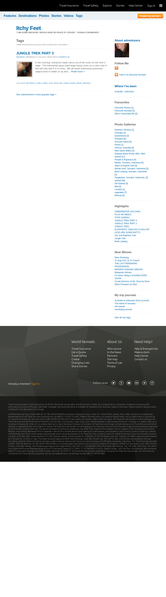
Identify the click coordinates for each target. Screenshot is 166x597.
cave (51, 83)
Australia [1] (120, 133)
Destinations (27, 16)
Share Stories (79, 366)
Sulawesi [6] (120, 139)
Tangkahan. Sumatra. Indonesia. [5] (131, 177)
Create (75, 359)
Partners (112, 355)
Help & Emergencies (146, 348)
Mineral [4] (120, 195)
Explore (107, 5)
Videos (69, 16)
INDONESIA (20, 57)
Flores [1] (119, 145)
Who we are (114, 348)
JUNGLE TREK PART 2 (126, 223)
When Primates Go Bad (126, 284)
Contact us (140, 359)
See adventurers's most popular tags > (36, 94)
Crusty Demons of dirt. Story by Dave (132, 281)
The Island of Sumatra (125, 303)
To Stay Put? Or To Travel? (127, 260)
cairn (38, 83)
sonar (79, 83)
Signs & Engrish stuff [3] (126, 165)
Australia (119, 91)
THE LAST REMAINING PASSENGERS (126, 265)
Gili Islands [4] (121, 183)
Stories (120, 5)
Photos (44, 16)
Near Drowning (122, 257)
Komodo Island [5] (123, 142)
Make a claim (141, 352)
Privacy (111, 366)
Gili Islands (120, 306)
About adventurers (127, 40)
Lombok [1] (120, 189)
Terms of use (114, 362)
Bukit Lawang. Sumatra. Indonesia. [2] (131, 173)
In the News (114, 352)
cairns (45, 83)
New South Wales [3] (124, 150)
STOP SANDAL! (122, 217)
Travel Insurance (69, 5)
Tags (79, 16)
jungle (66, 83)
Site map (112, 359)
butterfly (30, 83)
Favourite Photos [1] (124, 107)
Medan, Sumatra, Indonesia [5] (129, 162)
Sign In (151, 5)
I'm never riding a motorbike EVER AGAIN (131, 277)
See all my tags (123, 317)
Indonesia (129, 91)
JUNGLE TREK (122, 226)
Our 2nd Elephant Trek (125, 235)
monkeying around (123, 309)
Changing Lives (80, 362)
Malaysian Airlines (123, 272)
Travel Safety (90, 5)
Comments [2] (63, 57)
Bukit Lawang (121, 241)
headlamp (58, 83)
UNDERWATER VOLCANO (128, 211)
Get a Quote (78, 352)
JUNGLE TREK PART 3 (35, 53)
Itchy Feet (28, 28)
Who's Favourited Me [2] (126, 113)
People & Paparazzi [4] (125, 159)
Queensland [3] (122, 136)
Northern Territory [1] (124, 130)
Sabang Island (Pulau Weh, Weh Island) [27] (130, 155)
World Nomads (18, 5)
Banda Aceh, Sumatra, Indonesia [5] (131, 168)
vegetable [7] (121, 192)
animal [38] (120, 180)
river (72, 83)
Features (10, 16)
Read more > (78, 71)
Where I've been (126, 86)
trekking (86, 83)
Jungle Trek (120, 238)
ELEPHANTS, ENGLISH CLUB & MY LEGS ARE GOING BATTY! (132, 231)
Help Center (136, 5)
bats (23, 83)
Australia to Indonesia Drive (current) (132, 300)
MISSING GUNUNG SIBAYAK (129, 269)
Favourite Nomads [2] (125, 110)
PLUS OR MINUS (123, 214)
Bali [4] (118, 186)
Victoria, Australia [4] (124, 147)
